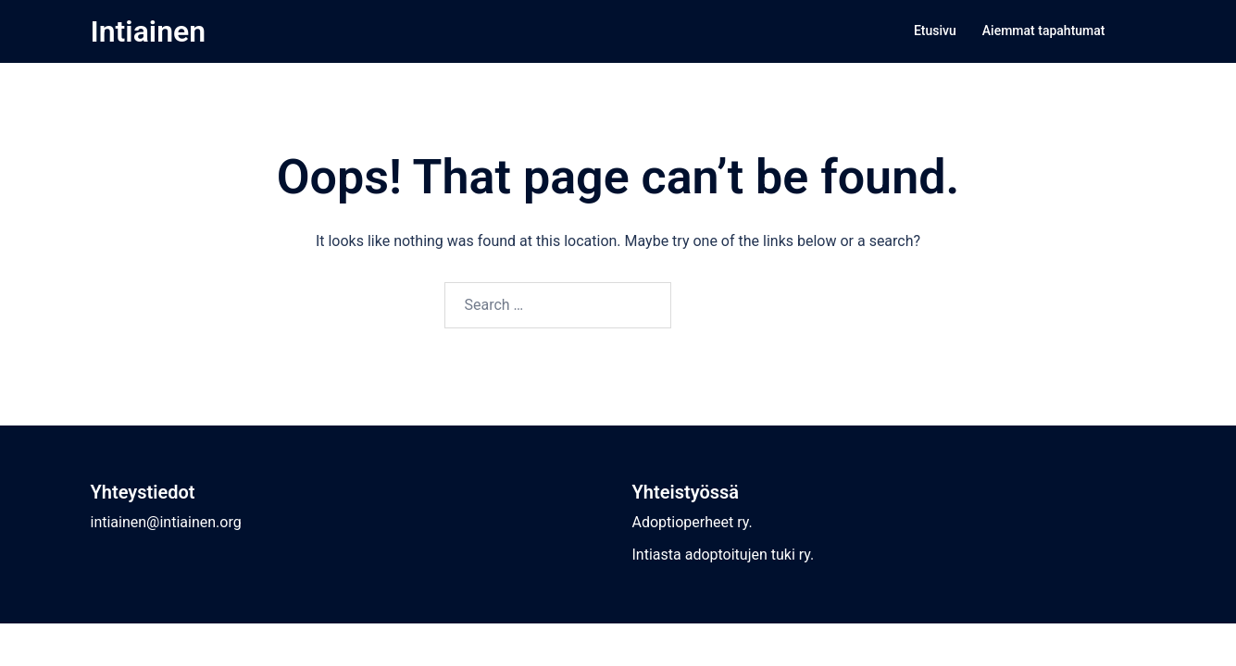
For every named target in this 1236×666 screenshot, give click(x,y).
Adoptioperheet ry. (692, 522)
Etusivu (935, 30)
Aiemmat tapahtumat (1043, 30)
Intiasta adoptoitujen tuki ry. (723, 554)
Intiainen (148, 31)
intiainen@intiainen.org (166, 522)
